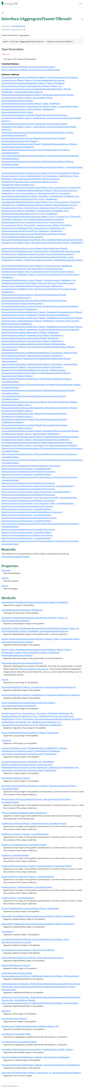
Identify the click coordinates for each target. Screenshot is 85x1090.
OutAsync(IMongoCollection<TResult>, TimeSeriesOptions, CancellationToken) (36, 866)
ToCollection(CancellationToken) (16, 1034)
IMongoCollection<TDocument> (34, 669)
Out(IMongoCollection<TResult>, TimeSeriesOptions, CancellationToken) (33, 823)
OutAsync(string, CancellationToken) (17, 898)
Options (5, 578)
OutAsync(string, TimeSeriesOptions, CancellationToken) (26, 887)
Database (5, 570)
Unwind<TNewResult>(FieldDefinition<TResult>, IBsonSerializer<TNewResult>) (35, 1057)
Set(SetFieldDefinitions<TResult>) (16, 965)
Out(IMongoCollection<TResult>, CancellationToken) (24, 834)
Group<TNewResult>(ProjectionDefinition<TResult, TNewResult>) (30, 732)
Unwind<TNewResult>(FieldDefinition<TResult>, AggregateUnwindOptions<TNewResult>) (40, 1065)
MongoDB (16, 26)
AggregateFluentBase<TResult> (15, 556)
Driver (23, 26)
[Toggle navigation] (80, 3)
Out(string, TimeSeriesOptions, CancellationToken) (24, 844)
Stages (4, 585)
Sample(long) (7, 931)
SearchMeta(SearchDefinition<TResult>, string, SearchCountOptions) (32, 957)
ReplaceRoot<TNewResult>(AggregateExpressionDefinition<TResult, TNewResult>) (38, 916)
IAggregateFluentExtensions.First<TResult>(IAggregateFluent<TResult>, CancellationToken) (42, 167)
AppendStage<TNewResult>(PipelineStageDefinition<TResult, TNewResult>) (34, 602)
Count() (4, 679)
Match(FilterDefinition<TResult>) (15, 778)
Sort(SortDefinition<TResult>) (14, 1018)
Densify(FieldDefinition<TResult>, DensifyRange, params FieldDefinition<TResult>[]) (38, 687)
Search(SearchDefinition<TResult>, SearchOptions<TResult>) (28, 950)
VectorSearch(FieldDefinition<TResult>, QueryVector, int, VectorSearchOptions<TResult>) (41, 1072)
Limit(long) (6, 740)
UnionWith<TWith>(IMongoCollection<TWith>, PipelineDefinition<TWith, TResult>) (37, 1049)
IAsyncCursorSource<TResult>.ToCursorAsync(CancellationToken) (30, 69)
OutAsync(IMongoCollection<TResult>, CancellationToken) (27, 876)
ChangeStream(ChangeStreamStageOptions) (22, 663)
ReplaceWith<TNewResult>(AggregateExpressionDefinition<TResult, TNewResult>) (37, 924)
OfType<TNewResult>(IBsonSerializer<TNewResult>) (24, 813)
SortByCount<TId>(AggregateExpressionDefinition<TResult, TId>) (30, 1026)
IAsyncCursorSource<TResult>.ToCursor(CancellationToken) (28, 67)
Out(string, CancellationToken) (15, 855)
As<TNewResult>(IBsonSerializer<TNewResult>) (22, 610)
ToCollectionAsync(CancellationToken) (18, 1041)
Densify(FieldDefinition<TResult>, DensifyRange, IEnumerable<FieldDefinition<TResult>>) (40, 695)
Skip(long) (5, 1011)
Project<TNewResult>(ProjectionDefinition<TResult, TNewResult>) (30, 908)
